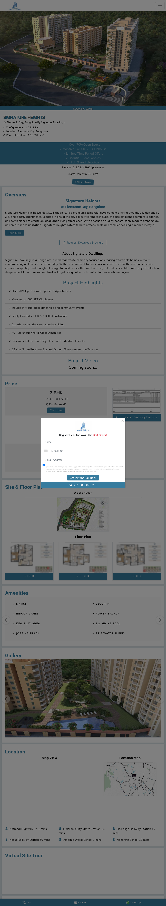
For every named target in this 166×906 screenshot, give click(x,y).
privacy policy (67, 467)
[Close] (122, 421)
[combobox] (47, 451)
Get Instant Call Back (83, 477)
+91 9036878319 (83, 485)
